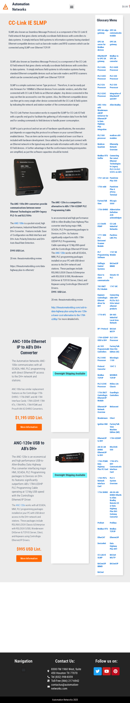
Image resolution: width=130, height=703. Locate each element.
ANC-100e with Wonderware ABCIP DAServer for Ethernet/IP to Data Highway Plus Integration (103, 117)
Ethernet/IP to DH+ (102, 439)
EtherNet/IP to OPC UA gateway (102, 59)
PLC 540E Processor (102, 359)
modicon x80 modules (115, 136)
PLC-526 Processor (102, 86)
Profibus (113, 523)
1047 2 (113, 366)
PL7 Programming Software (103, 255)
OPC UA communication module (116, 33)
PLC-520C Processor (102, 94)
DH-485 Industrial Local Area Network (114, 318)
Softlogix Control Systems (101, 266)
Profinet (101, 523)
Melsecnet (114, 406)
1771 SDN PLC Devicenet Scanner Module (102, 240)
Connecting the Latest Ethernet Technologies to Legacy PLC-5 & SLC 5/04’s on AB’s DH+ (118, 163)
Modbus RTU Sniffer (103, 157)
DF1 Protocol (103, 329)
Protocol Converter (101, 367)
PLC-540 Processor (114, 77)
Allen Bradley (115, 105)
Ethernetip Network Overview (114, 147)
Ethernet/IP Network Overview (102, 409)
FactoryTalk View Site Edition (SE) (114, 349)
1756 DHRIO (103, 492)
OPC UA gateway (113, 43)
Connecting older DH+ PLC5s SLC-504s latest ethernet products (115, 302)
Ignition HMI (103, 424)
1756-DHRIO (103, 209)
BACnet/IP (114, 563)
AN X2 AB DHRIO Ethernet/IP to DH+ (102, 451)
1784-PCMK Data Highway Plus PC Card (103, 465)
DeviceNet (102, 543)
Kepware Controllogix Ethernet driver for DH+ (102, 300)
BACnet (101, 572)
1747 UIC (114, 286)
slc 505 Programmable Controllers (104, 349)
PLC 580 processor (102, 136)
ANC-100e (19, 223)
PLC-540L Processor (102, 68)
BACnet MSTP (113, 330)
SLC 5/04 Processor (114, 338)
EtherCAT (101, 537)
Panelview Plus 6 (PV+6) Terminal (114, 190)
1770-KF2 (102, 314)
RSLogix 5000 (113, 202)
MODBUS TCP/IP (113, 376)
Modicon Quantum (101, 145)
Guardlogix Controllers (114, 393)
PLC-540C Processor (102, 77)
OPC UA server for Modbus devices (101, 45)
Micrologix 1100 (114, 359)
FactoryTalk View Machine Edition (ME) (115, 428)
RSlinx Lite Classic (114, 385)
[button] (71, 6)
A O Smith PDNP (102, 225)
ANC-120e (60, 252)
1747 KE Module (113, 253)
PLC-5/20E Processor (102, 385)
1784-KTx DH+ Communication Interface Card (116, 466)
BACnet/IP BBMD (114, 264)
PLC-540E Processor (114, 68)
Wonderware (103, 418)
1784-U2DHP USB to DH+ (103, 338)
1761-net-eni (103, 178)
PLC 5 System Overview (113, 481)
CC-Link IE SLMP (102, 556)
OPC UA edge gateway (103, 31)
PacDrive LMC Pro (113, 236)
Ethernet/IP (114, 537)
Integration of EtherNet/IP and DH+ (115, 96)
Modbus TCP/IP (101, 376)
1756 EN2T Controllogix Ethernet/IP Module (102, 396)
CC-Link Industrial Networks (114, 226)
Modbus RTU (103, 529)
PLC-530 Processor (114, 86)
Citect (112, 418)
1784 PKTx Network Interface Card (102, 482)
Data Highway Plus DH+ (113, 546)
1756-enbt (102, 186)
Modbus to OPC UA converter (114, 59)
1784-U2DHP (115, 438)
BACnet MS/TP (113, 556)
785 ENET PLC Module (102, 287)
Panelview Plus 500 (114, 179)
